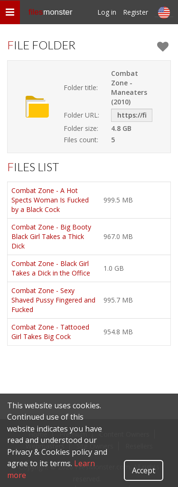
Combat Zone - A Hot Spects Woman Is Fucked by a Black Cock (50, 200)
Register (135, 12)
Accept (143, 470)
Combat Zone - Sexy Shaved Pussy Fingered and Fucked (53, 300)
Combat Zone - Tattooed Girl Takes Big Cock (50, 331)
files (50, 12)
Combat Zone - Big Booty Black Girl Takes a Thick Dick (51, 236)
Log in (106, 12)
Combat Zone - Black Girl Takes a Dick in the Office (50, 268)
